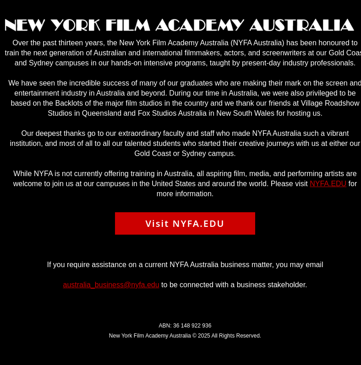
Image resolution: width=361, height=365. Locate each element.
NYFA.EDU (328, 184)
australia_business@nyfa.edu (111, 285)
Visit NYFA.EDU (184, 223)
